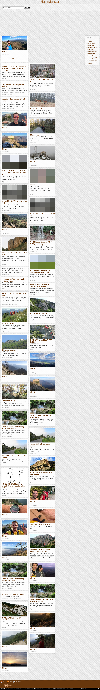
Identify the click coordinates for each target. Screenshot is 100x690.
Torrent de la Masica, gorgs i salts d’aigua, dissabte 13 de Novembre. (13, 428)
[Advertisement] (50, 23)
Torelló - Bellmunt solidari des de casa (40, 524)
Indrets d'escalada (91, 49)
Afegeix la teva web (89, 63)
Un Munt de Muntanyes (92, 47)
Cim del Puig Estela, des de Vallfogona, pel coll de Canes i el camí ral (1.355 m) (41, 271)
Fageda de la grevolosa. (8, 400)
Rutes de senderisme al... (93, 51)
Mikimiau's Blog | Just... (92, 45)
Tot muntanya (90, 41)
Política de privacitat (8, 686)
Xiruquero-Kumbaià (92, 56)
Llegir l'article (14, 58)
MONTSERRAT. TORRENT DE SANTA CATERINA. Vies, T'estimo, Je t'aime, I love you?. (13, 486)
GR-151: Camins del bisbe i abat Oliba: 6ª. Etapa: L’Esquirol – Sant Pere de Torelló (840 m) (14, 172)
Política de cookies (8, 685)
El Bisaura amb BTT (35, 135)
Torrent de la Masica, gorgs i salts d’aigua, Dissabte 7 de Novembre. (41, 600)
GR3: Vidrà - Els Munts (8, 323)
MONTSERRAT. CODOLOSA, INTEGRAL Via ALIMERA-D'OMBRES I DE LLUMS (41, 550)
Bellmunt (4, 52)
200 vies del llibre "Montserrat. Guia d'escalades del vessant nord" (40, 286)
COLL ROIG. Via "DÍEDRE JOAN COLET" (40, 313)
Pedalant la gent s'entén (93, 60)
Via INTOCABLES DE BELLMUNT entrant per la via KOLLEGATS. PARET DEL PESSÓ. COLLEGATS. (14, 69)
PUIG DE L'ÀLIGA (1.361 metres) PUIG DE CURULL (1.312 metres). (41, 243)
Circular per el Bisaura (36, 108)
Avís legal (6, 684)
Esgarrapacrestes (91, 53)
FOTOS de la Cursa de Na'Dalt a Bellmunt (13, 595)
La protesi (32, 185)
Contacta (17, 682)
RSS (9, 682)
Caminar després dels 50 (93, 58)
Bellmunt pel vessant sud (9, 350)
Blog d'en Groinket (91, 43)
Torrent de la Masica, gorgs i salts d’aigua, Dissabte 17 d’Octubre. (13, 580)
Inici (4, 682)
